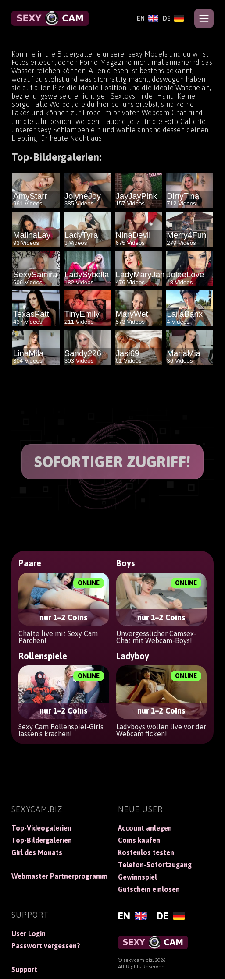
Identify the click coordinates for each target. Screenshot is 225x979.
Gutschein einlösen (149, 889)
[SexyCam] (50, 18)
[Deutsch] (173, 18)
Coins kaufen (139, 840)
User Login (28, 933)
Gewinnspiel (137, 877)
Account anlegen (145, 828)
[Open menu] (204, 18)
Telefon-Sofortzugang (155, 864)
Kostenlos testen (146, 852)
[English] (147, 18)
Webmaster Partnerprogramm (59, 876)
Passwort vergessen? (45, 945)
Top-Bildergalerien (41, 840)
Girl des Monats (36, 852)
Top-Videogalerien (41, 828)
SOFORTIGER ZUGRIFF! (112, 461)
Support (24, 969)
